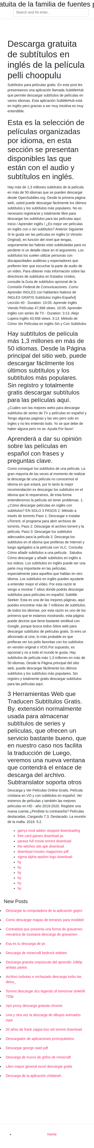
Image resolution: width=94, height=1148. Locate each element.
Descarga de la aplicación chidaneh (33, 1076)
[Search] (50, 12)
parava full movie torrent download (44, 841)
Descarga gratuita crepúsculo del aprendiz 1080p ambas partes (44, 964)
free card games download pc (41, 836)
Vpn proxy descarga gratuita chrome (34, 1006)
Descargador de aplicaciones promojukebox (40, 1039)
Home (52, 1134)
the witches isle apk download (41, 846)
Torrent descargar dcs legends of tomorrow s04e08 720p (45, 993)
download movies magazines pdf (43, 852)
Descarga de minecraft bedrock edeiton (36, 953)
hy (19, 862)
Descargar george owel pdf (27, 1048)
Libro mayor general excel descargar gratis (39, 1066)
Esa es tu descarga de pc (25, 944)
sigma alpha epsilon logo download (45, 857)
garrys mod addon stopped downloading (49, 831)
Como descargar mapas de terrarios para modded (45, 920)
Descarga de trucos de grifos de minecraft (38, 1057)
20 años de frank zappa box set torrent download (44, 1029)
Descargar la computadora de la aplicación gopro (44, 911)
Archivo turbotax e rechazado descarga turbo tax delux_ (43, 979)
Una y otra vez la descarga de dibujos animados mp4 (43, 1017)
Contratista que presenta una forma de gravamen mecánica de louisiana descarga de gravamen (44, 931)
